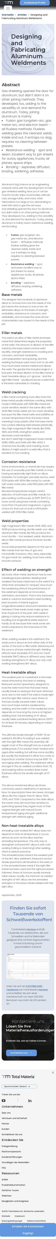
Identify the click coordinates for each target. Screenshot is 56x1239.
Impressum (20, 1216)
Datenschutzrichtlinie (36, 1221)
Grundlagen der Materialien (15, 1162)
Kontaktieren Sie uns (12, 1134)
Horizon (43, 989)
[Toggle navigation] (8, 8)
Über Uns (6, 1112)
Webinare (6, 1195)
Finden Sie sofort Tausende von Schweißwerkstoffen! (29, 913)
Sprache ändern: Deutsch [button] (15, 1086)
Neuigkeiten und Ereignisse (15, 1201)
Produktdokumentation (13, 1185)
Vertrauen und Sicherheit (14, 1118)
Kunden (5, 1129)
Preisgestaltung (9, 1146)
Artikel (5, 1179)
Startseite (6, 1216)
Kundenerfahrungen (12, 1157)
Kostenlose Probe (34, 2)
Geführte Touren (10, 1190)
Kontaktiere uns (21, 1052)
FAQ (4, 1167)
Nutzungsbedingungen (12, 1221)
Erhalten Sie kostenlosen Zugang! (28, 1230)
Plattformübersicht (11, 1151)
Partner (5, 1123)
